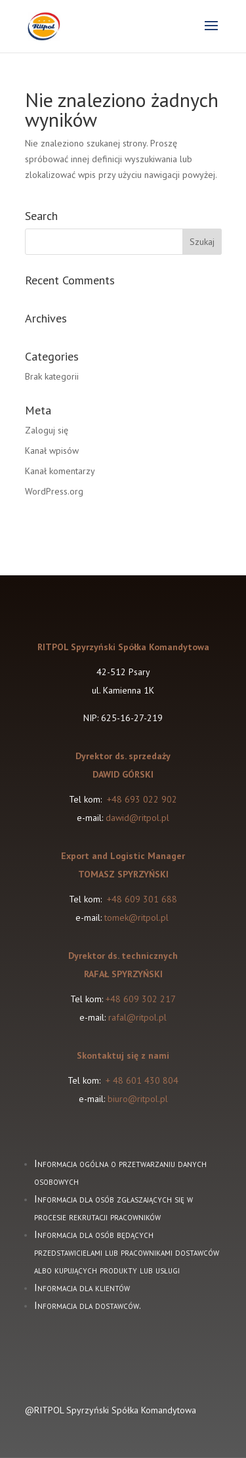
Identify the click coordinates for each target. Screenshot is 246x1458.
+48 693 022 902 (142, 799)
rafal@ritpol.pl (137, 1017)
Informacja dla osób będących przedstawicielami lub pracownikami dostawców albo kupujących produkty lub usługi (126, 1252)
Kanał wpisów (52, 450)
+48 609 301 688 (140, 899)
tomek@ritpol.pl (137, 917)
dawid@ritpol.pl (137, 818)
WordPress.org (54, 491)
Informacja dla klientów (82, 1287)
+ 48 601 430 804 (142, 1080)
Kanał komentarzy (60, 471)
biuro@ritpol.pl (138, 1099)
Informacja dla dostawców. (87, 1305)
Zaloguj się (46, 430)
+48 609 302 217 (141, 999)
